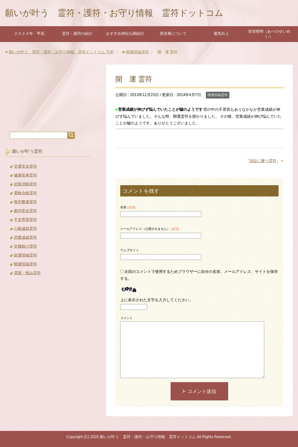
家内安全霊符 (25, 211)
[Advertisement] (48, 94)
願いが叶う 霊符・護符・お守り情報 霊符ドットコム (114, 13)
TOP (61, 52)
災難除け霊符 (25, 246)
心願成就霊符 (25, 229)
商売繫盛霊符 (25, 202)
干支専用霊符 (25, 220)
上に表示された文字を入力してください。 (156, 300)
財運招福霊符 (25, 255)
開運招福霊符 (218, 95)
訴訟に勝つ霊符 (263, 161)
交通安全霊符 (25, 166)
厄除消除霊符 (25, 184)
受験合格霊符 (25, 193)
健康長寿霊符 (25, 175)
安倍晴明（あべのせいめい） (269, 33)
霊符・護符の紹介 (77, 33)
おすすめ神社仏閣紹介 (125, 33)
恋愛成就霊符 (25, 237)
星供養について (173, 33)
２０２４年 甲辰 (29, 33)
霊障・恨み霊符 (27, 273)
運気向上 (221, 33)
